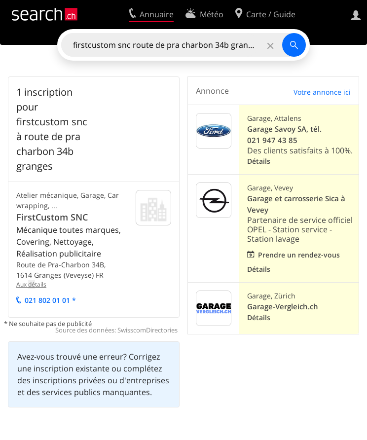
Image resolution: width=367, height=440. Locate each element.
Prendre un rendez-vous (299, 254)
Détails (258, 161)
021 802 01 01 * (50, 300)
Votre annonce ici (322, 92)
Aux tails (31, 284)
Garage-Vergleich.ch (282, 306)
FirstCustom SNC (52, 217)
